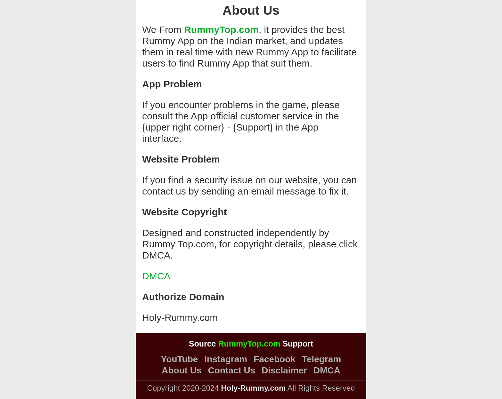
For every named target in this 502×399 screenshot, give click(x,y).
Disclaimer (284, 370)
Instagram (225, 359)
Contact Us (231, 370)
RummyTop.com (221, 29)
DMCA (156, 276)
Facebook (275, 359)
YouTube (179, 359)
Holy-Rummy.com (180, 317)
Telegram (321, 359)
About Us (181, 370)
